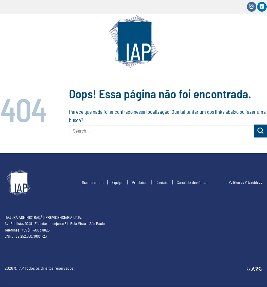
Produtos (139, 182)
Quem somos (92, 182)
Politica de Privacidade (245, 182)
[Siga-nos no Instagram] (252, 6)
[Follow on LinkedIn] (262, 6)
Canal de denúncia (192, 182)
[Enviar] (260, 131)
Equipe (117, 182)
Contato (162, 182)
